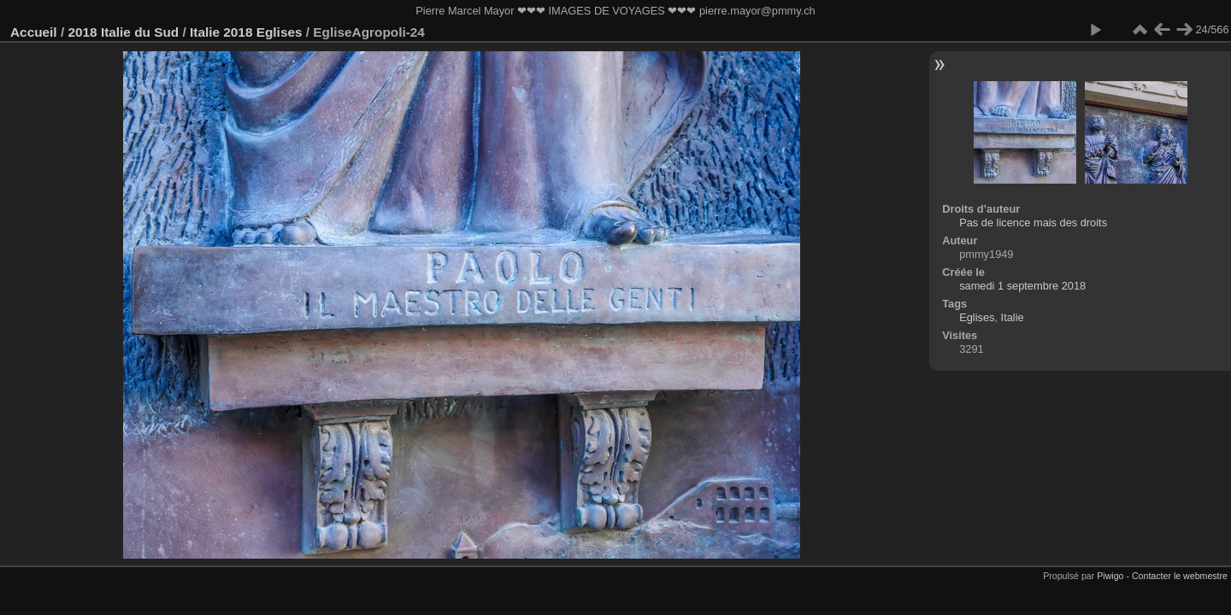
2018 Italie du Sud (123, 32)
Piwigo (1110, 576)
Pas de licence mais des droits (1033, 222)
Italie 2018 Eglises (246, 32)
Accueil (33, 32)
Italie (1012, 317)
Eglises (976, 317)
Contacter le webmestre (1180, 576)
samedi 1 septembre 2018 (1022, 285)
